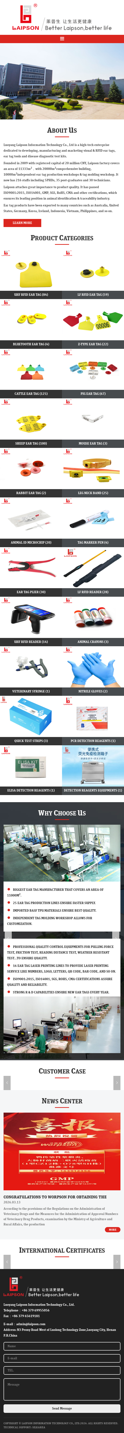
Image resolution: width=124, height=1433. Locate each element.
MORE (112, 1229)
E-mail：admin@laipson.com (24, 1324)
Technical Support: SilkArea (24, 1427)
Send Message (62, 1408)
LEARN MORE (22, 223)
